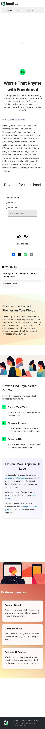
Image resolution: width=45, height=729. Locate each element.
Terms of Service (19, 720)
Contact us (24, 725)
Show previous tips (9, 283)
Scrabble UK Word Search (16, 478)
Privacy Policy (33, 720)
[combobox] (22, 213)
